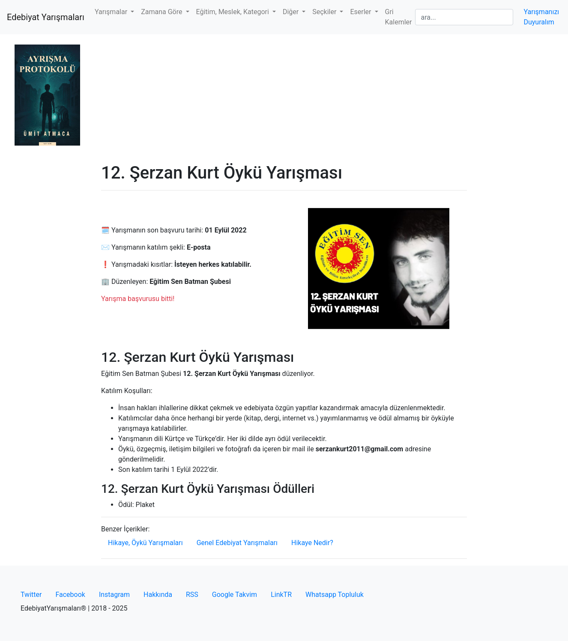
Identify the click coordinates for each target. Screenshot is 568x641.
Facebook (70, 594)
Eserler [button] (361, 12)
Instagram (114, 594)
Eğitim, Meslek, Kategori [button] (233, 12)
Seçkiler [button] (325, 12)
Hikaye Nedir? (312, 543)
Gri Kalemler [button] (398, 17)
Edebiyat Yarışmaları (45, 17)
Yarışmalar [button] (112, 12)
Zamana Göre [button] (162, 12)
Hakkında (157, 594)
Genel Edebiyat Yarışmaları (237, 543)
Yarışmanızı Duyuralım (541, 17)
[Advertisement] (284, 98)
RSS (192, 594)
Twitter (31, 594)
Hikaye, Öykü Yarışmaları (145, 543)
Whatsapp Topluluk (334, 594)
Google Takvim (234, 594)
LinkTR (281, 594)
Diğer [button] (291, 12)
